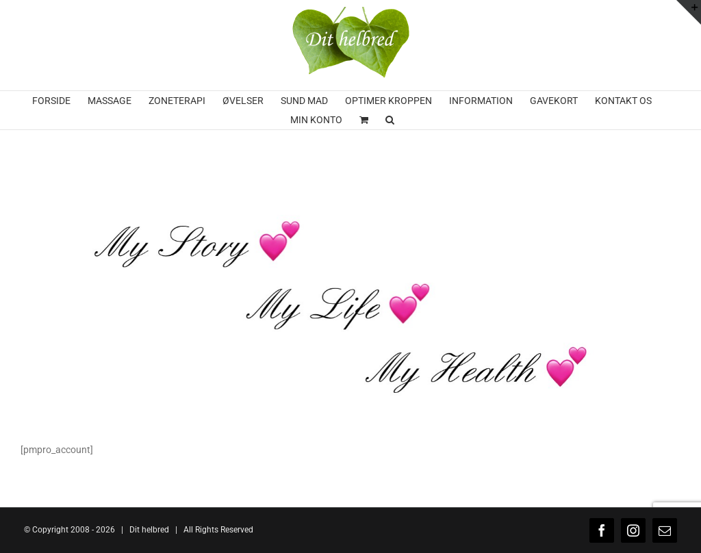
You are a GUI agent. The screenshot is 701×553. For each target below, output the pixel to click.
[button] (389, 119)
